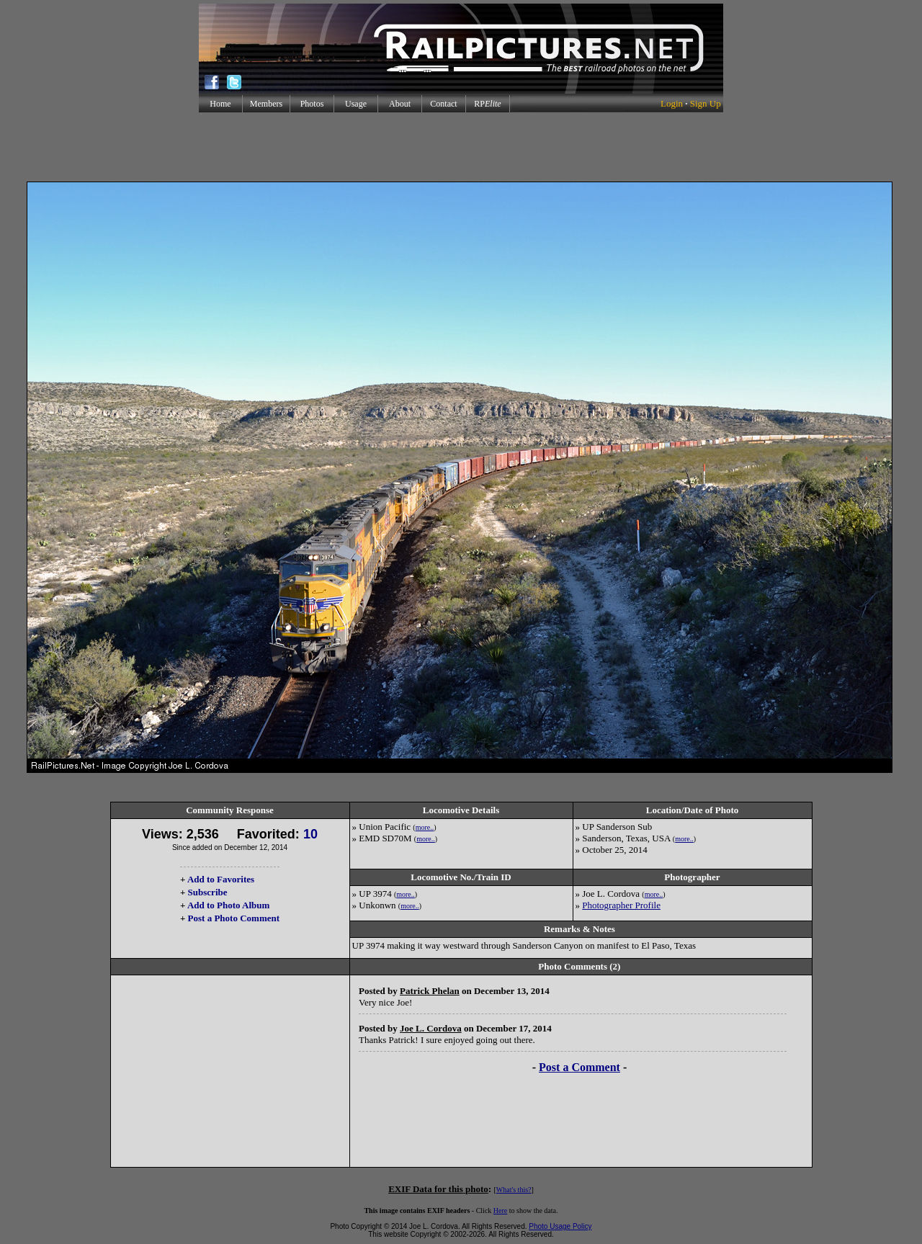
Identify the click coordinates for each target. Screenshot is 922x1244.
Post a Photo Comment (233, 918)
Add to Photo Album (228, 905)
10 (310, 834)
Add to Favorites (220, 879)
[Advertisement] (461, 147)
